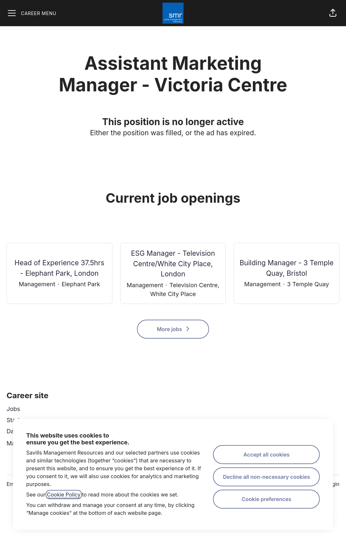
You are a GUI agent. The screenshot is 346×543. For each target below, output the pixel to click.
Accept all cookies (266, 454)
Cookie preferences (266, 499)
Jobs (13, 408)
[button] (333, 13)
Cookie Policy (64, 494)
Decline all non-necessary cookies (266, 477)
